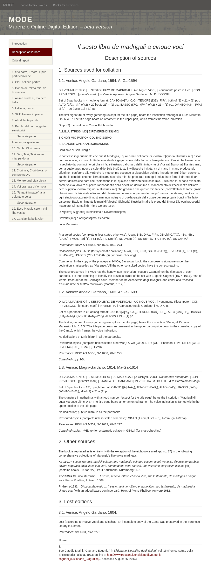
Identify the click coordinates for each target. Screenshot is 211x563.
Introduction (19, 43)
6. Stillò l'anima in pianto (27, 114)
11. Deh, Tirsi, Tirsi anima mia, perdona (28, 156)
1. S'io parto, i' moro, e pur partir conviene (29, 74)
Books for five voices (33, 5)
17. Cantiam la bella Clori (28, 218)
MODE (8, 5)
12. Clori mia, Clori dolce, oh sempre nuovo (30, 172)
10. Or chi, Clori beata (26, 148)
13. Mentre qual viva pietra (29, 180)
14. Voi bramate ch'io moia (29, 186)
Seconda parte (26, 136)
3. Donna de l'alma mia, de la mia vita (29, 90)
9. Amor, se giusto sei (25, 142)
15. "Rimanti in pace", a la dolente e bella (28, 194)
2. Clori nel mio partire (26, 82)
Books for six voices (66, 5)
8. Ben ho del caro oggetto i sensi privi (29, 128)
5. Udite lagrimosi (23, 108)
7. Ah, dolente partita (25, 120)
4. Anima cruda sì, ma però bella (29, 100)
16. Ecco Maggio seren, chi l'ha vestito (29, 210)
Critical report (20, 60)
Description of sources (26, 52)
